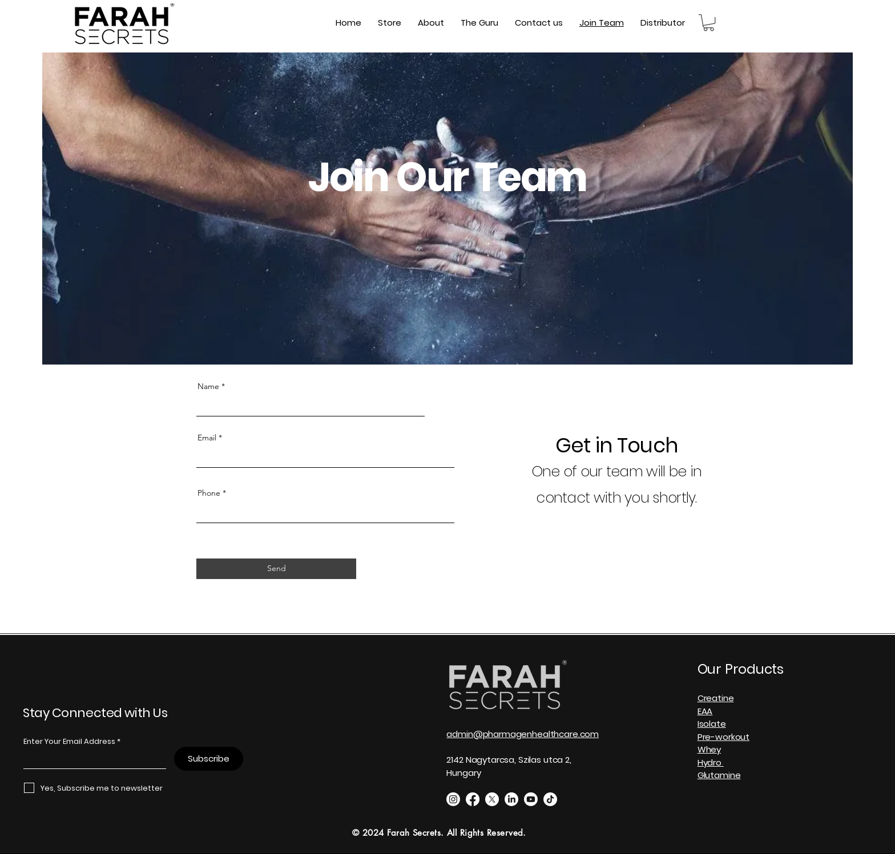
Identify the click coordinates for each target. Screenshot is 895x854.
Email (206, 438)
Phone (208, 493)
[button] (709, 22)
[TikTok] (550, 799)
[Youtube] (531, 799)
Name (208, 386)
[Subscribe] (208, 759)
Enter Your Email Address (69, 741)
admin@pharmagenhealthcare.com (522, 734)
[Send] (276, 568)
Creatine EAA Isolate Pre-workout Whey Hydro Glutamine (723, 736)
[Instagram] (453, 799)
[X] (492, 799)
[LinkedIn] (511, 799)
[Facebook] (472, 799)
